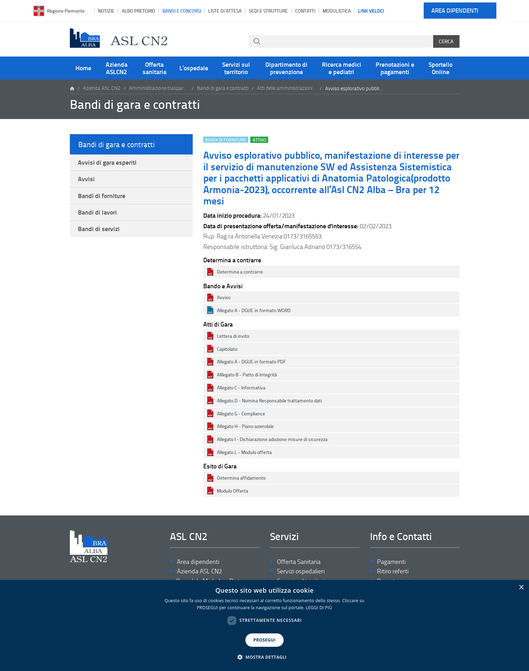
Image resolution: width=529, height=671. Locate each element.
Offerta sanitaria (154, 68)
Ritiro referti (393, 571)
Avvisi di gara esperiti (107, 162)
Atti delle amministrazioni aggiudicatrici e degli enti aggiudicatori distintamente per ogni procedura (287, 88)
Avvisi (86, 179)
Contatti (305, 10)
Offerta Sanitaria (298, 561)
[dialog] (264, 625)
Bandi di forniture (102, 197)
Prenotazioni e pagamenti (395, 68)
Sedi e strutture (268, 10)
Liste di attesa (225, 10)
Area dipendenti (454, 11)
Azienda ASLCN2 (116, 68)
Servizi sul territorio (236, 68)
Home (83, 67)
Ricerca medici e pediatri (341, 68)
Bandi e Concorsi (182, 10)
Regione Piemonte (66, 10)
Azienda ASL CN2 (101, 88)
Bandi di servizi (99, 231)
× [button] (521, 587)
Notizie (106, 10)
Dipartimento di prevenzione (286, 68)
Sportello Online (440, 68)
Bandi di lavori (97, 213)
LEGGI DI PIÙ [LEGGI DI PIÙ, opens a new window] (319, 608)
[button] (265, 657)
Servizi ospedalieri (301, 571)
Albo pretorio (138, 10)
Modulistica (337, 10)
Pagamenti (391, 561)
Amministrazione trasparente (159, 88)
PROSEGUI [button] (264, 640)
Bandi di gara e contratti (223, 88)
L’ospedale (193, 67)
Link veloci (371, 10)
